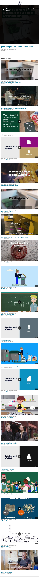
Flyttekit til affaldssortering (7, 134)
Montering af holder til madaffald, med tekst (11, 82)
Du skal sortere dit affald (6, 288)
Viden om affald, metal (6, 340)
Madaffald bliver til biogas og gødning (9, 185)
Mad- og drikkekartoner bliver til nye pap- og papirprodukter (14, 237)
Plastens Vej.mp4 (5, 546)
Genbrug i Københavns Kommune (8, 443)
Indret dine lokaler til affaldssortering (9, 494)
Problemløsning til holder (7, 211)
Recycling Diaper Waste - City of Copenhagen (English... (13, 108)
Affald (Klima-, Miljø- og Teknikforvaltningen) (9, 49)
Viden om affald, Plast (6, 159)
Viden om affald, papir (6, 391)
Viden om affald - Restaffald (7, 469)
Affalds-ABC (4, 520)
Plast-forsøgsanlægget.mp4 (7, 314)
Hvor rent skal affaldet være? (7, 262)
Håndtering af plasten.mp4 (7, 417)
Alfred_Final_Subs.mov (6, 572)
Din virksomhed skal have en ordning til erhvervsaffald (13, 366)
